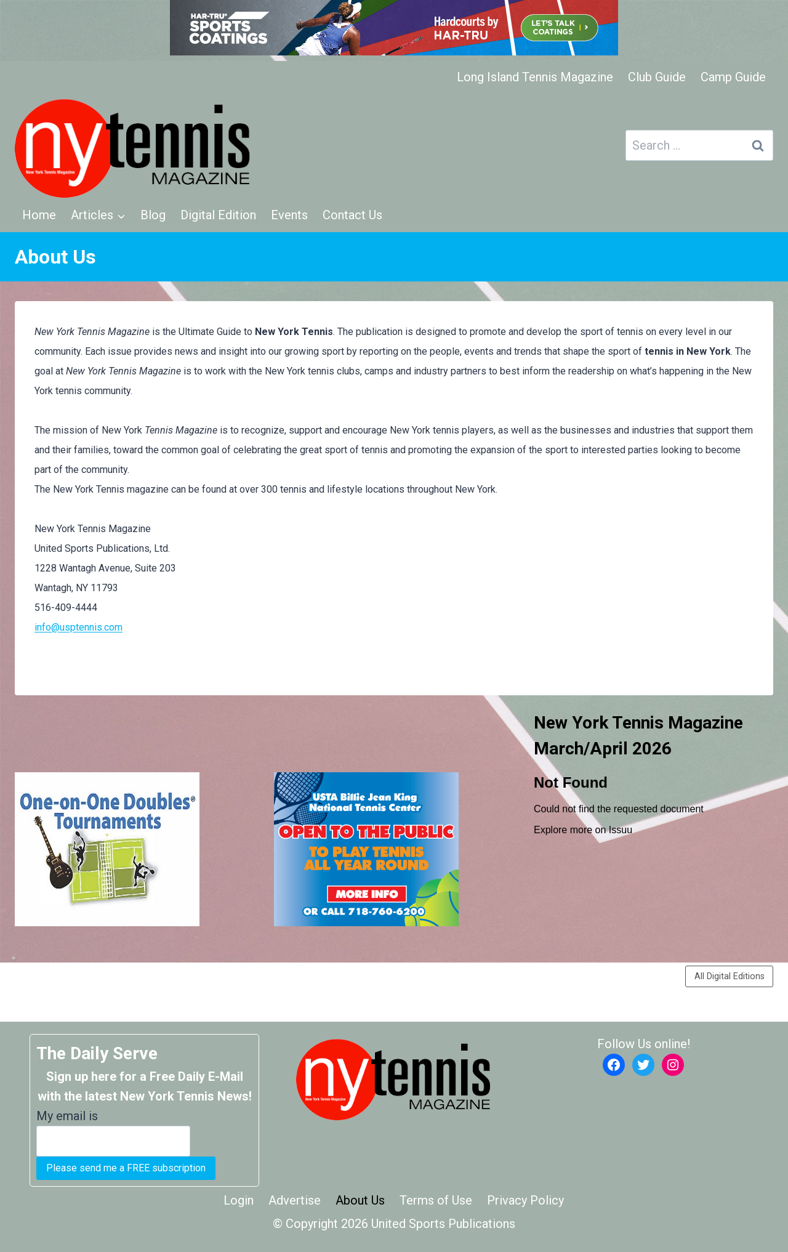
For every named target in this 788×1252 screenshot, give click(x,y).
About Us (360, 1200)
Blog (153, 215)
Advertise (294, 1200)
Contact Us (352, 215)
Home (39, 215)
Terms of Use (436, 1200)
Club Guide (657, 77)
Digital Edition (218, 215)
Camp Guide (733, 77)
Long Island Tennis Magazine (535, 77)
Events (289, 215)
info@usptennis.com (78, 627)
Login (238, 1200)
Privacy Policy (525, 1200)
